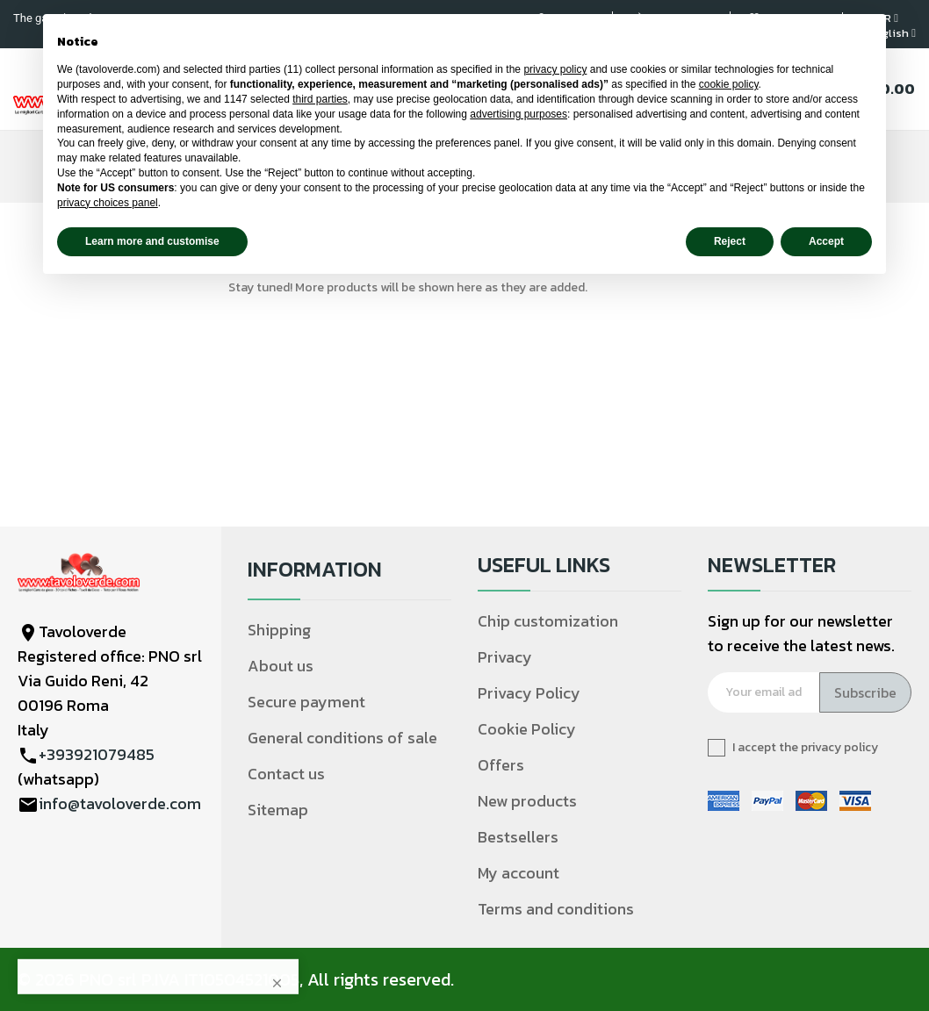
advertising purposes (518, 114)
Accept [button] (826, 241)
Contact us (286, 773)
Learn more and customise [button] (152, 241)
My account (518, 873)
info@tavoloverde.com (120, 803)
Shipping (279, 630)
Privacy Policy (529, 693)
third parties (320, 99)
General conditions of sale (342, 737)
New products (527, 801)
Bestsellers (518, 837)
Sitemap (278, 809)
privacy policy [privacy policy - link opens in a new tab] (555, 69)
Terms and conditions (556, 909)
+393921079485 (97, 754)
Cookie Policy (527, 729)
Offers (501, 765)
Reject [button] (729, 241)
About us (280, 666)
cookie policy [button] (729, 84)
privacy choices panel (107, 203)
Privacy (505, 657)
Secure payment (306, 701)
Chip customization (548, 621)
